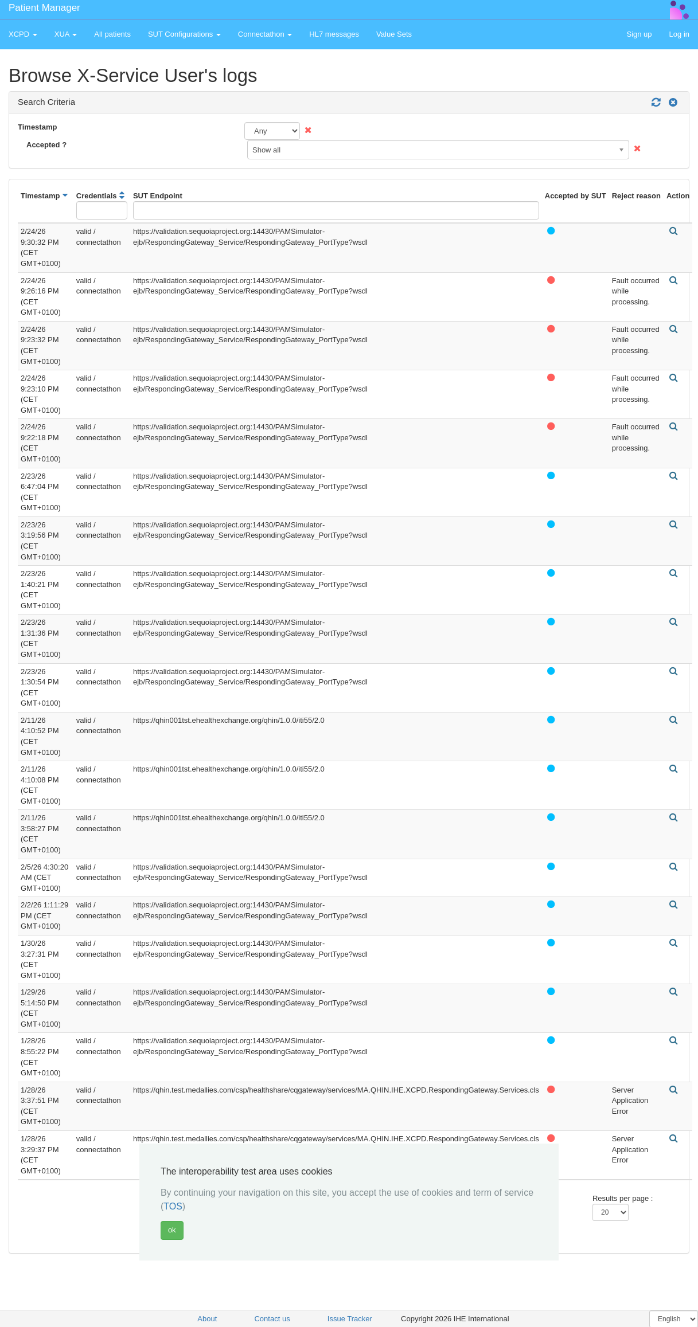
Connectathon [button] (265, 34)
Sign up (639, 34)
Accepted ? (46, 144)
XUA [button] (65, 34)
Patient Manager (44, 7)
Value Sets (394, 34)
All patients (112, 34)
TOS (172, 1206)
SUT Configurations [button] (184, 34)
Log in (679, 34)
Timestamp (37, 127)
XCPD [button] (23, 34)
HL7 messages (334, 34)
